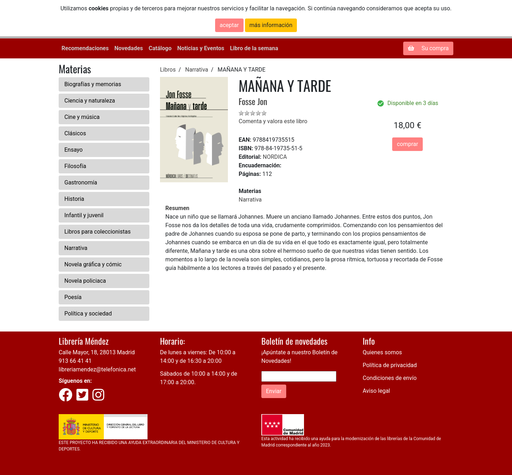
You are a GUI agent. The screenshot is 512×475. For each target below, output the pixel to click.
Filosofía (75, 166)
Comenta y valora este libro (273, 121)
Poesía (73, 297)
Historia (74, 198)
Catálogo (160, 48)
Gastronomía (80, 182)
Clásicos (75, 133)
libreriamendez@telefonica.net (97, 369)
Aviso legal (376, 390)
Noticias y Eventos (200, 48)
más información (271, 25)
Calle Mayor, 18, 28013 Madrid (97, 352)
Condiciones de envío (390, 378)
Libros (168, 69)
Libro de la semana (254, 48)
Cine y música (82, 117)
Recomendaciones (85, 48)
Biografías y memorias (92, 84)
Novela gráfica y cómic (93, 264)
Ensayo (73, 149)
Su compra (428, 48)
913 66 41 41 (75, 360)
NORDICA (275, 156)
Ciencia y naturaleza (89, 100)
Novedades (128, 48)
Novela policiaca (85, 280)
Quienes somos (382, 352)
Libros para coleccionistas (97, 231)
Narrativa (75, 248)
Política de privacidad (390, 365)
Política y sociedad (88, 313)
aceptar (229, 25)
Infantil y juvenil (83, 215)
